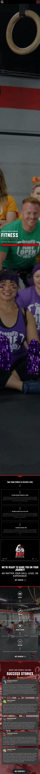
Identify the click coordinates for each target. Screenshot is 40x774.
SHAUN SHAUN (11, 718)
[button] (38, 2)
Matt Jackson (11, 700)
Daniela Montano (12, 680)
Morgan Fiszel (11, 749)
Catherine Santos (12, 733)
